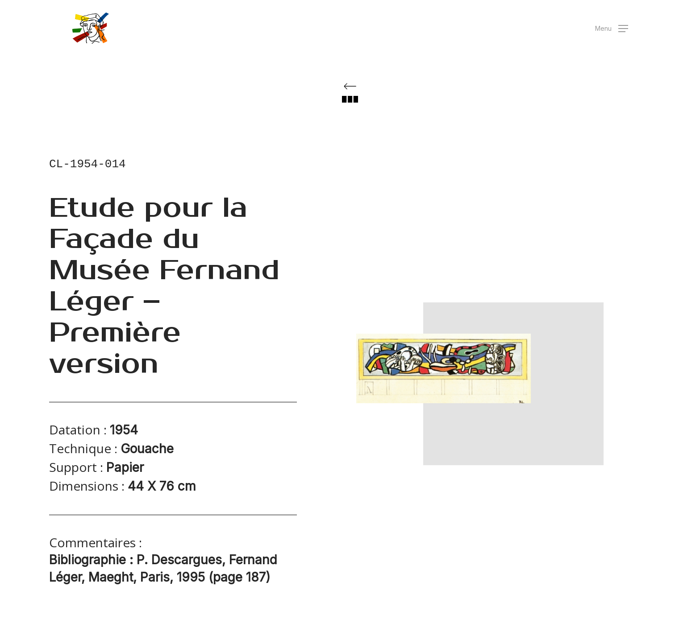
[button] (611, 28)
